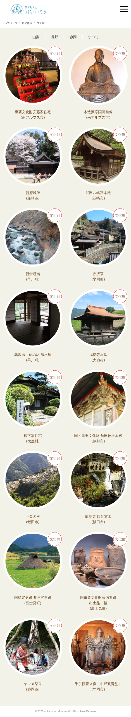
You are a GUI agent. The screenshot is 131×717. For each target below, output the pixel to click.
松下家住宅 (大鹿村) (33, 438)
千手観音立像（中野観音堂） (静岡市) (98, 686)
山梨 (36, 37)
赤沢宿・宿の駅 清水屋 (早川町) (32, 357)
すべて (93, 37)
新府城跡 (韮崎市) (33, 195)
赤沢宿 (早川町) (98, 276)
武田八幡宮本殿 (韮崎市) (98, 195)
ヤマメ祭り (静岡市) (33, 686)
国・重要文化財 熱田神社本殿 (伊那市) (98, 438)
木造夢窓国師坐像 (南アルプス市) (98, 114)
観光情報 (27, 23)
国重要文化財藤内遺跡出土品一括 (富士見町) (98, 603)
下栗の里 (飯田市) (33, 519)
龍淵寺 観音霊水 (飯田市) (98, 519)
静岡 (73, 37)
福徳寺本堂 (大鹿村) (98, 357)
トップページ (9, 23)
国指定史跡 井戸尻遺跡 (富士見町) (32, 600)
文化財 (41, 23)
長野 (54, 37)
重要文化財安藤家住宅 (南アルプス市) (33, 114)
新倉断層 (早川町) (33, 276)
